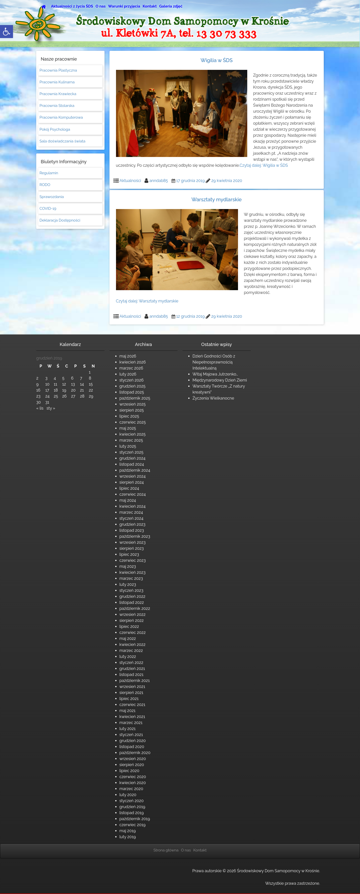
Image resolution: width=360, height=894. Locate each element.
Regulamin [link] (49, 174)
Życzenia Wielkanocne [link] (213, 398)
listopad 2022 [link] (132, 602)
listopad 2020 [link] (132, 746)
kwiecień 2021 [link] (132, 716)
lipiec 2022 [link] (129, 626)
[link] (6, 31)
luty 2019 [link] (128, 836)
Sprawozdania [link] (52, 198)
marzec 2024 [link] (131, 512)
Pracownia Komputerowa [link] (61, 118)
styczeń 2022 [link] (132, 662)
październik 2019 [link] (135, 818)
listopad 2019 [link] (132, 812)
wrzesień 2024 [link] (133, 476)
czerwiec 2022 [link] (133, 632)
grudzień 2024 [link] (133, 458)
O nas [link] (101, 6)
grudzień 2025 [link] (133, 386)
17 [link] (47, 390)
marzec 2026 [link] (131, 368)
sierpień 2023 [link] (132, 548)
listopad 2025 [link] (132, 392)
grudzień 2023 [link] (133, 524)
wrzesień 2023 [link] (133, 542)
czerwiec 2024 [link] (133, 494)
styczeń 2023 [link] (132, 590)
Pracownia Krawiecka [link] (58, 94)
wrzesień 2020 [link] (133, 758)
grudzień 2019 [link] (132, 806)
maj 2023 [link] (128, 566)
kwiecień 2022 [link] (133, 644)
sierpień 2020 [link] (132, 764)
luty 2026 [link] (128, 374)
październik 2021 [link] (135, 680)
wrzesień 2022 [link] (133, 614)
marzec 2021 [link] (131, 722)
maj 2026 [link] (128, 356)
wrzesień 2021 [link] (132, 686)
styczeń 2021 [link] (131, 734)
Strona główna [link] (166, 850)
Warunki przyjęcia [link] (124, 6)
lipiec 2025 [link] (129, 416)
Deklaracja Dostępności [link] (60, 221)
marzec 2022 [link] (131, 650)
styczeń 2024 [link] (132, 518)
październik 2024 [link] (135, 470)
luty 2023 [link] (128, 584)
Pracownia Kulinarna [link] (57, 82)
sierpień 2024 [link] (132, 482)
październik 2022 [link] (135, 608)
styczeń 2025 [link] (132, 452)
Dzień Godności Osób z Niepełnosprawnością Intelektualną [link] (213, 362)
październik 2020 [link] (135, 752)
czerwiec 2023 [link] (133, 560)
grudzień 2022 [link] (133, 596)
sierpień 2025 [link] (132, 410)
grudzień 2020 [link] (133, 740)
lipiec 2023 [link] (129, 554)
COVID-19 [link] (48, 209)
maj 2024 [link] (128, 500)
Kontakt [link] (150, 6)
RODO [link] (45, 186)
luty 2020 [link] (128, 794)
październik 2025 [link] (135, 398)
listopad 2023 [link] (132, 530)
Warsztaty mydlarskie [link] (217, 200)
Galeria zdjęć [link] (170, 6)
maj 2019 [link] (128, 830)
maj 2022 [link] (128, 638)
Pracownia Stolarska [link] (57, 106)
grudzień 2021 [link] (132, 668)
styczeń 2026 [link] (132, 380)
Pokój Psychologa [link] (55, 130)
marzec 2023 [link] (131, 578)
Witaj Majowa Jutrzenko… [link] (215, 374)
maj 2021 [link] (128, 710)
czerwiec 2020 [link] (133, 776)
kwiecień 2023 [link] (133, 572)
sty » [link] (50, 408)
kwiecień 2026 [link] (133, 362)
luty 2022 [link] (128, 656)
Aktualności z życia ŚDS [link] (72, 6)
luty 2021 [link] (128, 728)
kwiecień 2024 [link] (133, 506)
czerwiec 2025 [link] (133, 422)
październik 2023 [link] (135, 536)
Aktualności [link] (130, 180)
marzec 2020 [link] (131, 788)
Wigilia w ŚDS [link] (216, 60)
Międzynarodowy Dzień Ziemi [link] (219, 380)
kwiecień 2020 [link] (133, 782)
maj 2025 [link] (128, 428)
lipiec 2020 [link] (130, 770)
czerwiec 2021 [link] (133, 704)
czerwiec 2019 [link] (133, 824)
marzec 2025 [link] (131, 440)
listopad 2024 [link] (132, 464)
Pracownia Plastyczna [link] (58, 70)
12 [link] (64, 384)
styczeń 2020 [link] (132, 800)
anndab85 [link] (158, 180)
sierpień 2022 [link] (132, 620)
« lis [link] (40, 408)
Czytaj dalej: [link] (264, 165)
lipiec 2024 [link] (129, 488)
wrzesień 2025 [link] (133, 404)
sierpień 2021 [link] (132, 692)
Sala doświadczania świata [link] (62, 141)
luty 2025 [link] (128, 446)
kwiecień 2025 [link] (133, 434)
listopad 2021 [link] (132, 674)
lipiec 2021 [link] (129, 698)
